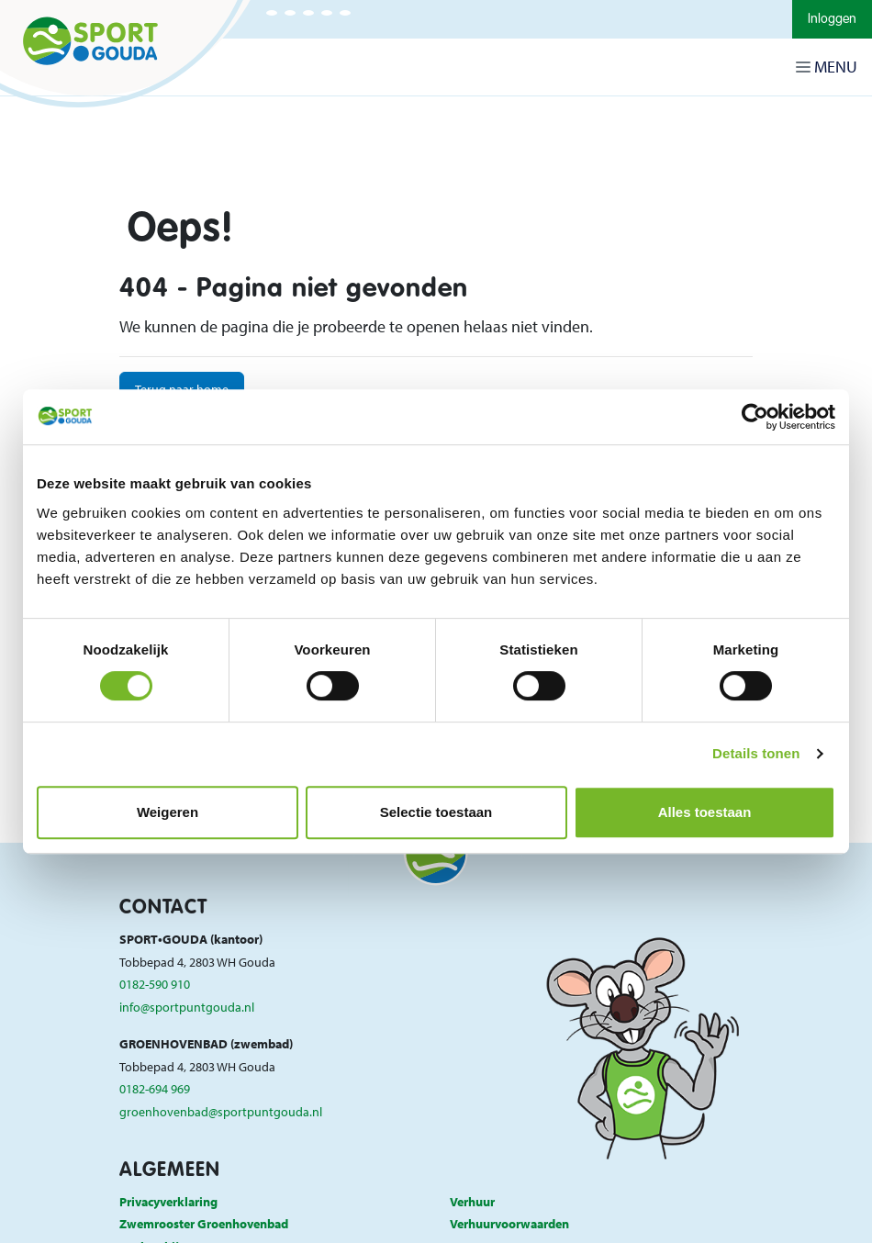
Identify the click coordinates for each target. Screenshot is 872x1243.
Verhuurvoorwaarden (509, 1223)
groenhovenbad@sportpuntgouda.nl (220, 1111)
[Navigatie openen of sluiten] (830, 67)
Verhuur (472, 1201)
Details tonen (755, 753)
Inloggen (832, 19)
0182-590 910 (154, 983)
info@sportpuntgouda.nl (186, 1006)
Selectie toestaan (436, 812)
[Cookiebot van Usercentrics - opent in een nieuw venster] (755, 417)
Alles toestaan (705, 812)
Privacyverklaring (168, 1201)
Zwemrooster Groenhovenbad (203, 1223)
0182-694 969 (154, 1088)
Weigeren (167, 812)
